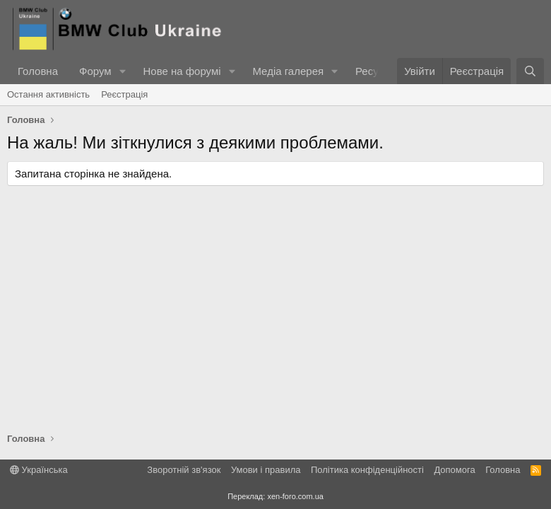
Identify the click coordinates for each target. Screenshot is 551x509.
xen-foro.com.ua (295, 496)
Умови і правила (266, 469)
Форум (95, 71)
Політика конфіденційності (367, 469)
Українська (39, 469)
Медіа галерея (288, 71)
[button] (122, 71)
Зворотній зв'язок (183, 469)
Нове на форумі (181, 71)
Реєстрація (124, 94)
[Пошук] (530, 71)
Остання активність (48, 94)
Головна (38, 71)
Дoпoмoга (454, 469)
